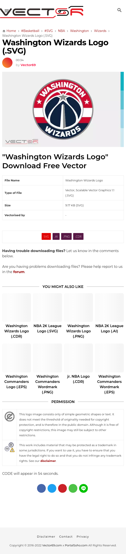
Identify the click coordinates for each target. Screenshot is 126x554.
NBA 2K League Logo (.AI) (109, 328)
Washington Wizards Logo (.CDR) (16, 331)
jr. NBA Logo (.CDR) (78, 379)
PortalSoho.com (76, 545)
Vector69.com (52, 545)
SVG (46, 236)
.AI (56, 236)
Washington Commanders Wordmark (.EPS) (109, 384)
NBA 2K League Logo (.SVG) (48, 328)
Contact (66, 536)
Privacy (82, 536)
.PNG (66, 236)
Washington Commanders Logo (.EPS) (16, 381)
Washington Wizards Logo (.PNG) (78, 331)
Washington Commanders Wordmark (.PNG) (47, 384)
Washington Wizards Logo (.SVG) (55, 47)
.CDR (78, 236)
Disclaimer (46, 536)
